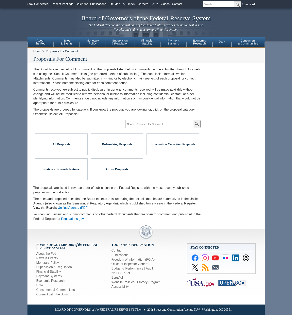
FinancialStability (147, 42)
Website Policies (123, 282)
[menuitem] (40, 42)
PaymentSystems (173, 42)
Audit (149, 268)
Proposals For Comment (62, 51)
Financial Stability (48, 271)
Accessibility (120, 286)
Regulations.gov (72, 218)
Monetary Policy (47, 262)
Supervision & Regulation (54, 267)
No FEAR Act (121, 273)
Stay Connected (38, 4)
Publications (98, 4)
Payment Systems (49, 276)
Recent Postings (62, 4)
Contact (177, 4)
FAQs (154, 4)
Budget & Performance (128, 268)
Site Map (114, 4)
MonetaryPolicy (92, 42)
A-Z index (129, 4)
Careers (143, 4)
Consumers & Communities (248, 42)
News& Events (66, 42)
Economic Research (50, 280)
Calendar (82, 4)
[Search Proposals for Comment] (159, 124)
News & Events (47, 258)
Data (222, 41)
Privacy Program (149, 282)
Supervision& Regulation (120, 42)
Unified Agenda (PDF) (73, 207)
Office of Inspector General (130, 264)
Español (117, 277)
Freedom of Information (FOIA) (133, 259)
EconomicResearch (199, 42)
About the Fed (46, 253)
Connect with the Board (52, 294)
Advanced (248, 4)
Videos (165, 4)
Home (37, 51)
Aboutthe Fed (40, 42)
